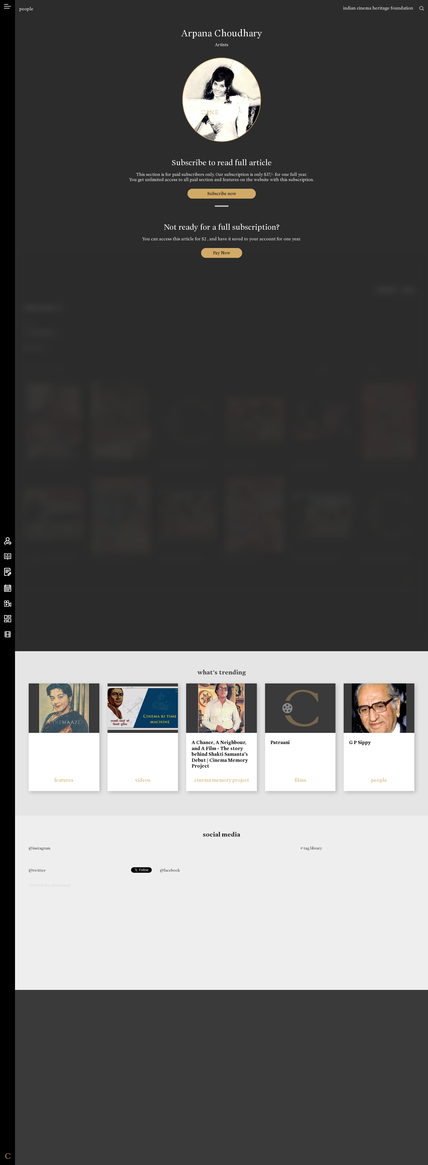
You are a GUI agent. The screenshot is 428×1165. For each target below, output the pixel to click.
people (26, 9)
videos (142, 780)
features (63, 780)
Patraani (280, 742)
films (300, 780)
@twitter (37, 870)
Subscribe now (221, 193)
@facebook (170, 870)
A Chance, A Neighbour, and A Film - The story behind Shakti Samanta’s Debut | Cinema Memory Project (220, 754)
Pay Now (221, 252)
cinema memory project (221, 780)
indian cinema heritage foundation (378, 8)
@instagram (39, 848)
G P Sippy (360, 742)
